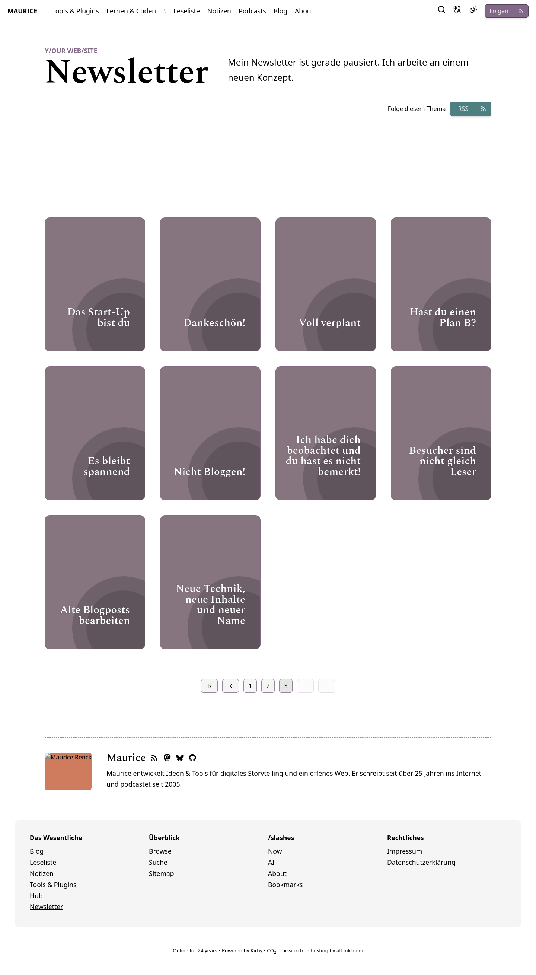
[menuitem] (89, 851)
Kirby (256, 950)
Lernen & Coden (131, 10)
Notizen (219, 10)
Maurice (79, 758)
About (304, 10)
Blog (280, 10)
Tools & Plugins (75, 10)
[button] (441, 11)
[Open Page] (95, 284)
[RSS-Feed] (107, 758)
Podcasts (252, 10)
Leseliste (186, 10)
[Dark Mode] (473, 11)
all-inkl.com (349, 950)
